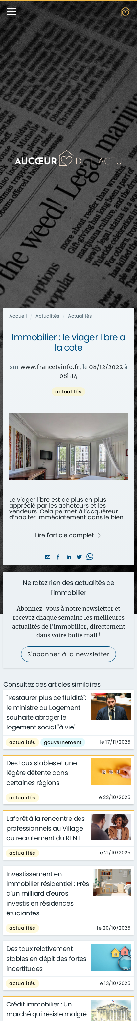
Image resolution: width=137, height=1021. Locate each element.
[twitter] (79, 557)
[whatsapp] (89, 557)
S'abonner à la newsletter (68, 654)
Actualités (47, 316)
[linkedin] (68, 557)
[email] (47, 557)
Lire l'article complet (68, 535)
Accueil (18, 316)
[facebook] (58, 557)
